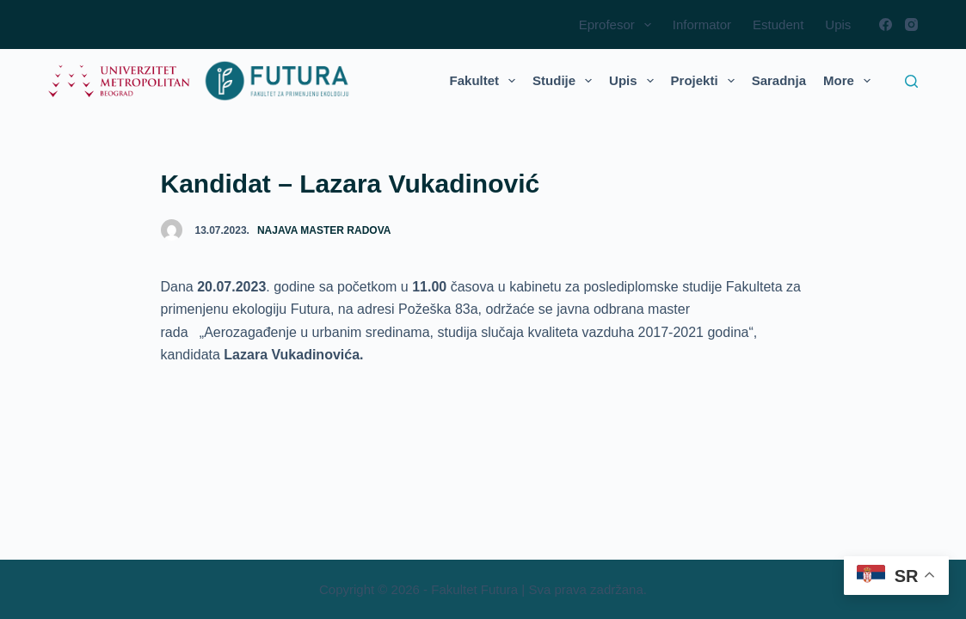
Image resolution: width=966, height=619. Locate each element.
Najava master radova (324, 230)
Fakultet (486, 80)
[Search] (911, 81)
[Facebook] (885, 24)
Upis (838, 24)
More (850, 80)
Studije (565, 80)
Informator (702, 24)
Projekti (706, 80)
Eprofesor (618, 25)
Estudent (778, 24)
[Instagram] (911, 24)
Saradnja (779, 80)
